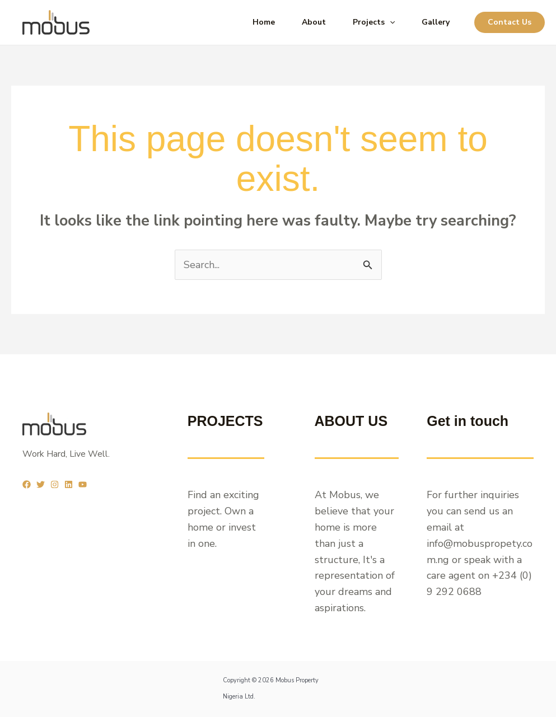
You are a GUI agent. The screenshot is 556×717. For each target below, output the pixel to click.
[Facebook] (26, 484)
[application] (390, 22)
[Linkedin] (68, 484)
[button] (509, 22)
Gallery (436, 22)
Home (264, 22)
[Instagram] (54, 484)
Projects (374, 22)
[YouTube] (82, 484)
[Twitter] (40, 484)
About (314, 22)
